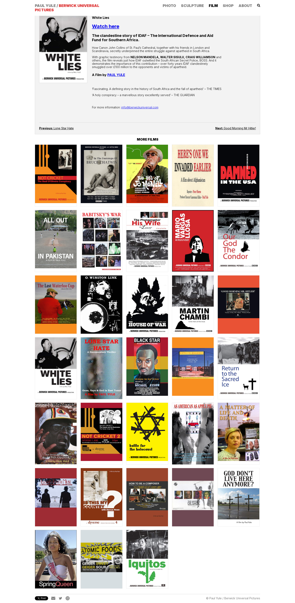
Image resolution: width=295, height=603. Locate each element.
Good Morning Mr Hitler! (235, 128)
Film (213, 5)
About (245, 5)
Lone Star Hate (56, 128)
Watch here (105, 26)
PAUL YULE (116, 75)
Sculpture (192, 5)
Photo (169, 5)
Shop (228, 5)
